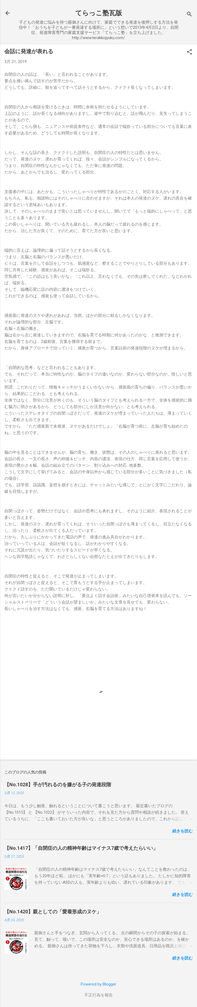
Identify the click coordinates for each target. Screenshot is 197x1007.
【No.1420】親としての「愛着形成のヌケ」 (52, 911)
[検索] (189, 15)
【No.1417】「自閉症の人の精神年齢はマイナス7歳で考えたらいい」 (81, 848)
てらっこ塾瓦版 (98, 13)
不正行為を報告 (98, 995)
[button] (189, 52)
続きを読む (182, 831)
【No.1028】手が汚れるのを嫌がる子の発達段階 (57, 784)
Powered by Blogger (98, 984)
